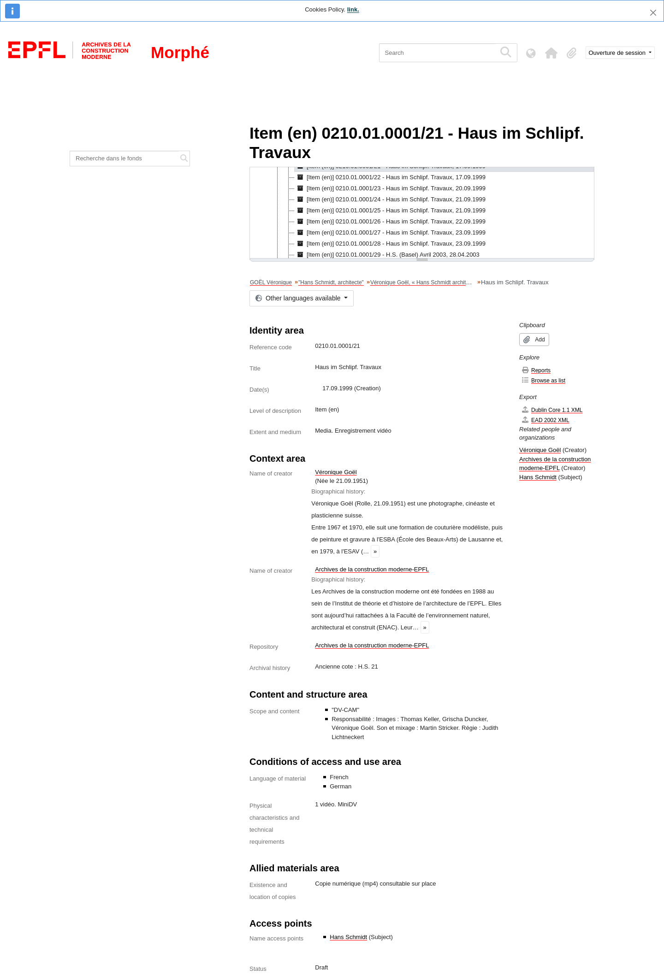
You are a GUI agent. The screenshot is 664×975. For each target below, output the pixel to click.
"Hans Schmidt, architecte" (331, 282)
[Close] (653, 12)
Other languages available (298, 298)
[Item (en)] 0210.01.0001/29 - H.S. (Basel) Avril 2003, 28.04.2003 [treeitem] (387, 254)
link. (353, 9)
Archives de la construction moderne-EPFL (372, 569)
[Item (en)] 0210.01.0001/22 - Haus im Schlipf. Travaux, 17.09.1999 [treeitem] (390, 177)
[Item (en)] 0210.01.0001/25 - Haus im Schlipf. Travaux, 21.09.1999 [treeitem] (390, 210)
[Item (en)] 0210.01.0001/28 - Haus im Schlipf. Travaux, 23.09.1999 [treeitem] (390, 243)
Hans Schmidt (348, 937)
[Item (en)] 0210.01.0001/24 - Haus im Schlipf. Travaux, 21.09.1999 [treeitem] (390, 199)
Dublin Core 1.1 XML (551, 409)
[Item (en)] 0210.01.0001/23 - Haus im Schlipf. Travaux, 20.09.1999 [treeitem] (390, 188)
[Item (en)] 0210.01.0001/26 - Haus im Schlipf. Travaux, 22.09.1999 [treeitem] (390, 221)
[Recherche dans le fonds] (124, 158)
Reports (536, 370)
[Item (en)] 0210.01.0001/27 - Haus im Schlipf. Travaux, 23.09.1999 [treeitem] (390, 232)
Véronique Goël (335, 472)
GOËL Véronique (271, 282)
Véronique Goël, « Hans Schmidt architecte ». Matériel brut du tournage (458, 282)
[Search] (437, 52)
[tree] (422, 213)
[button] (551, 53)
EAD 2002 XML (545, 420)
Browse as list (543, 380)
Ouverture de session (618, 52)
